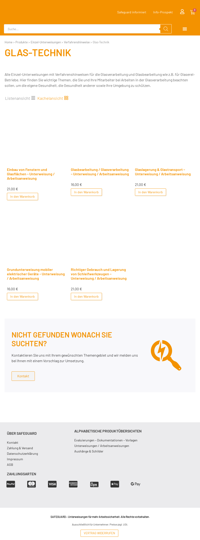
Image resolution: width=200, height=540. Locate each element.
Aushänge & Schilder (88, 451)
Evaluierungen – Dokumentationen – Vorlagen (105, 440)
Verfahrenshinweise (77, 42)
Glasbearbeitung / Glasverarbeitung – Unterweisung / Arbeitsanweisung (100, 171)
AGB (10, 465)
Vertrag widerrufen (99, 533)
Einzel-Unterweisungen (46, 42)
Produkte (21, 42)
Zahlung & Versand (20, 448)
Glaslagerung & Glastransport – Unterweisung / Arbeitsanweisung (163, 171)
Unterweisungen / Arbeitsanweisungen (101, 446)
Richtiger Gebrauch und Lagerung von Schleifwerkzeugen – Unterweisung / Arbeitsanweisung (99, 273)
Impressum (15, 459)
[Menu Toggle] (184, 28)
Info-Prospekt (163, 12)
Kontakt (12, 442)
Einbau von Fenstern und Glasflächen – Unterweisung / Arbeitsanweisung (31, 173)
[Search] (166, 28)
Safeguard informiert (131, 12)
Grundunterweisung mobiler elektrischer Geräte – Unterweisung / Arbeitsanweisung (36, 273)
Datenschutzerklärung (22, 453)
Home (8, 42)
